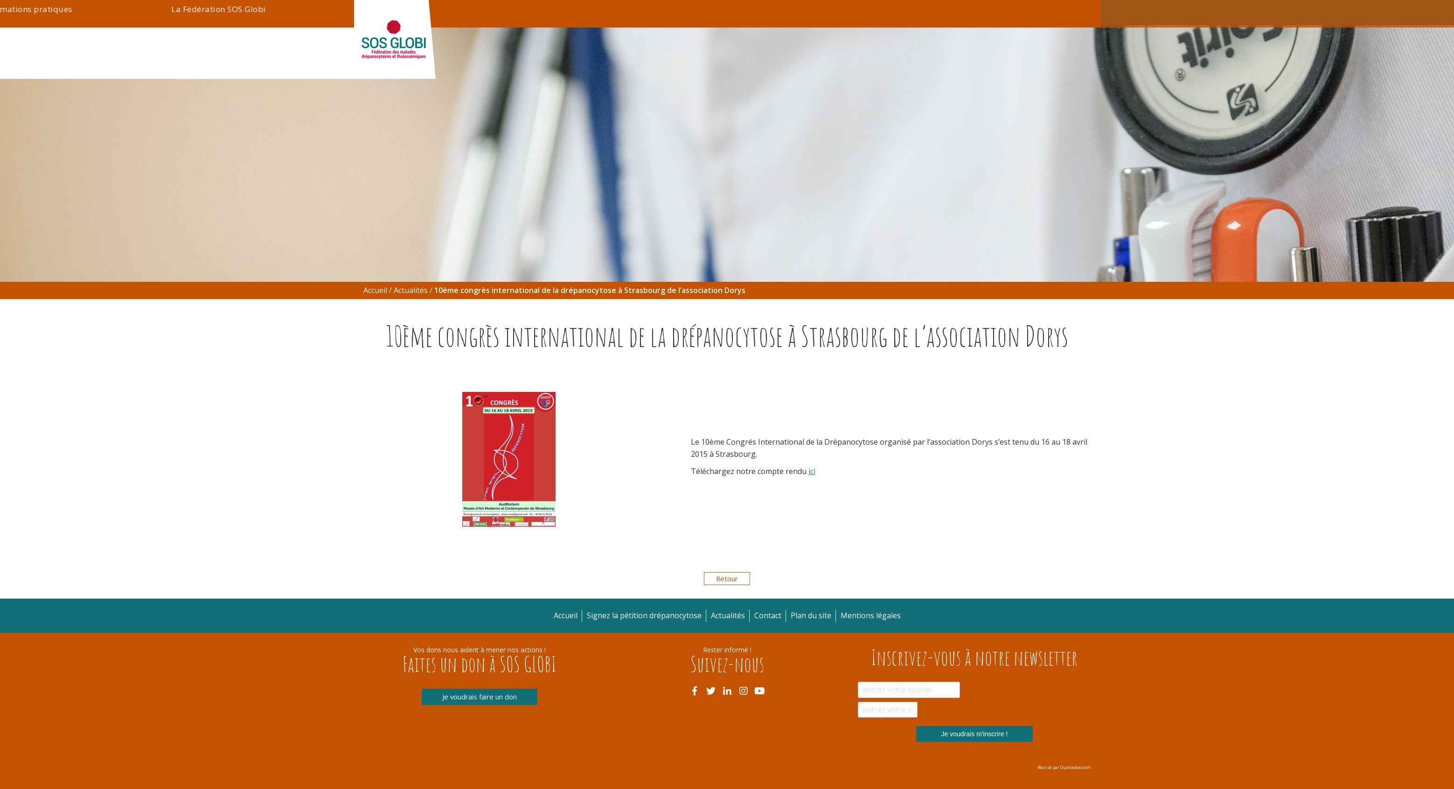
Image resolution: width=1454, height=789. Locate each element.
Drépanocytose (476, 65)
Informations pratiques (760, 65)
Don (786, 12)
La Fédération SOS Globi (932, 65)
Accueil (375, 290)
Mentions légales (871, 615)
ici (811, 471)
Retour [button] (727, 578)
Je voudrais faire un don (480, 697)
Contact (976, 12)
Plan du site (811, 615)
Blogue (1072, 65)
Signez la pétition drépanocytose (900, 12)
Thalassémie (610, 65)
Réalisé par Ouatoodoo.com (1064, 767)
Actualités (822, 12)
